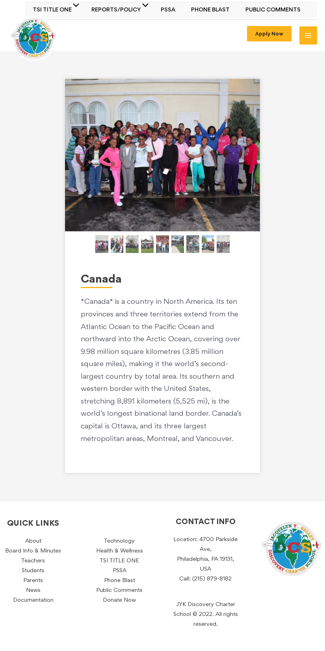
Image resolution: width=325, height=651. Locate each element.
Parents (33, 580)
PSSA (168, 10)
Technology (119, 541)
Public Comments (273, 10)
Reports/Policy (116, 10)
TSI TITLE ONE (52, 10)
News (33, 590)
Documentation (33, 600)
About (33, 541)
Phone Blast (210, 10)
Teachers (33, 561)
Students (33, 570)
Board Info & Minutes (33, 551)
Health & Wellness (119, 551)
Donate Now (119, 600)
